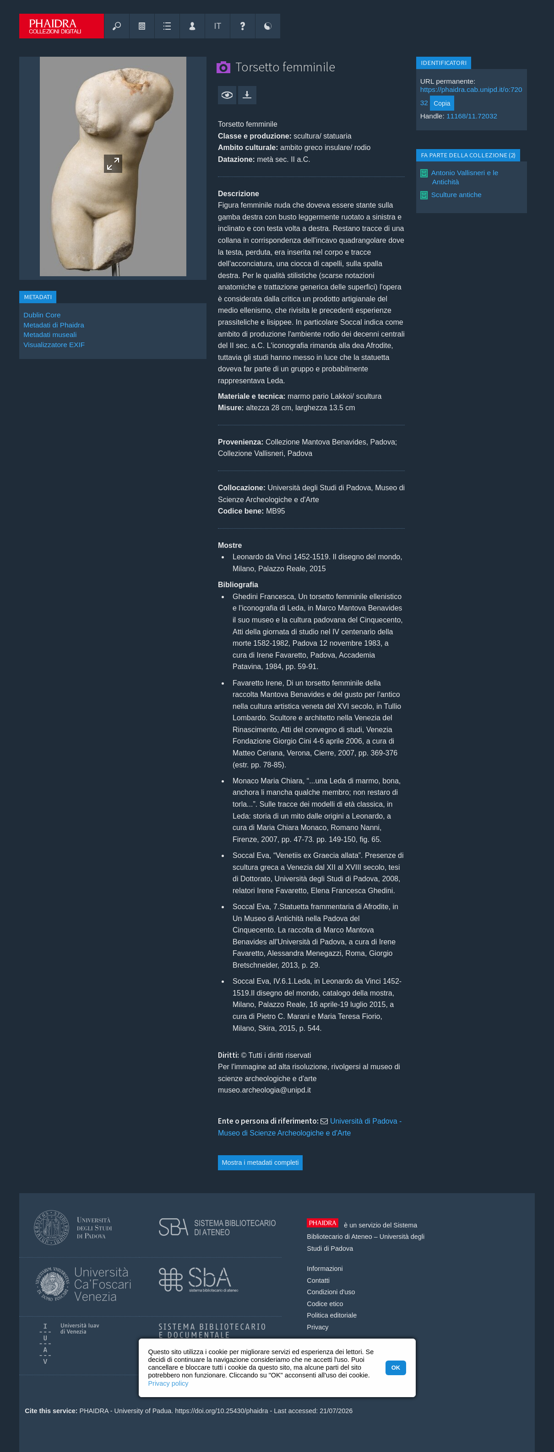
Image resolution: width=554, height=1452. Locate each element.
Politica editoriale (332, 1315)
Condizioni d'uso (331, 1292)
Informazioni (324, 1268)
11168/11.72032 (471, 116)
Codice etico (325, 1303)
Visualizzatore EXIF (54, 344)
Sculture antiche (456, 194)
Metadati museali (49, 334)
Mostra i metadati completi (260, 1162)
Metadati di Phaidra (53, 325)
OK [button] (395, 1367)
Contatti (318, 1280)
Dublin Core (41, 315)
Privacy (317, 1327)
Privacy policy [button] (168, 1383)
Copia (442, 103)
